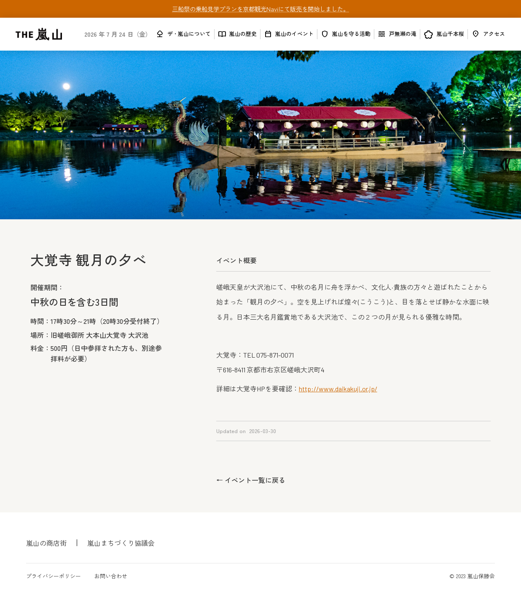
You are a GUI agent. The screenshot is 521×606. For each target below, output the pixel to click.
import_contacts (222, 34)
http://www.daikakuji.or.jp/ (338, 389)
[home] (39, 34)
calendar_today (268, 34)
